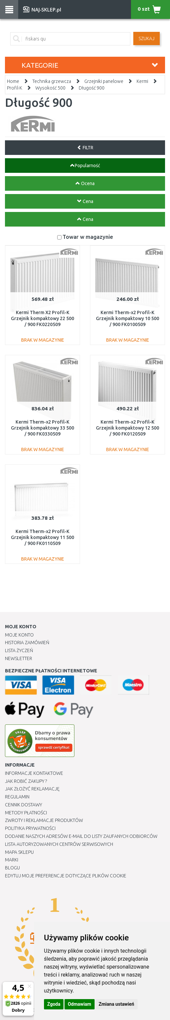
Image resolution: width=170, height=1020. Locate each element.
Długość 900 (92, 88)
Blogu (12, 867)
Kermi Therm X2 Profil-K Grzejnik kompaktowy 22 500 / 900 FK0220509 (42, 318)
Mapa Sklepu (19, 852)
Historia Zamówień (27, 642)
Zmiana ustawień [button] (116, 1004)
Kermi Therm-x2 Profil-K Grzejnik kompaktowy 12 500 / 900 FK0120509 (127, 428)
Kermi (142, 81)
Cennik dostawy (23, 804)
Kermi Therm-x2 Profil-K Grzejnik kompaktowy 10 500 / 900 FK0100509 (127, 318)
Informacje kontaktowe (34, 773)
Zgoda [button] (54, 1004)
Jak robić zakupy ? (26, 781)
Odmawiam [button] (79, 1004)
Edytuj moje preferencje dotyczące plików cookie (65, 875)
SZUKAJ (146, 38)
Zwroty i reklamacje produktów (44, 820)
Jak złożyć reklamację (32, 788)
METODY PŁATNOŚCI (26, 812)
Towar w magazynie (88, 237)
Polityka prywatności (30, 828)
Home (13, 81)
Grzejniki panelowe (103, 81)
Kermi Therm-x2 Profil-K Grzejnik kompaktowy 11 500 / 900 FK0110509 (42, 537)
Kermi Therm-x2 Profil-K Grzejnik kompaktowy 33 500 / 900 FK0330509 (42, 428)
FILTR (85, 147)
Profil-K (14, 88)
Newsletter (18, 658)
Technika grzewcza (51, 81)
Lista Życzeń (19, 650)
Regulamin (17, 796)
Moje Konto (19, 635)
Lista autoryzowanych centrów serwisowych (59, 844)
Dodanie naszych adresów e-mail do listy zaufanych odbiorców (81, 836)
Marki (11, 859)
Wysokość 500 (50, 88)
